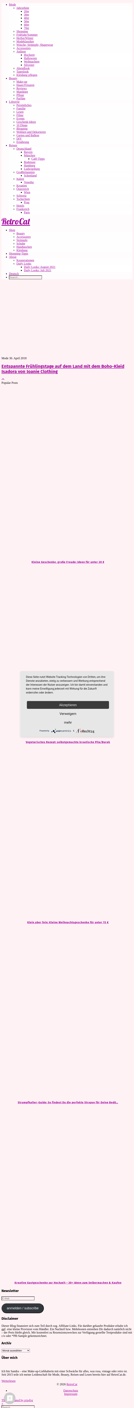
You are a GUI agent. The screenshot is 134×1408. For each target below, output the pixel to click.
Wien (27, 192)
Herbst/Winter (24, 38)
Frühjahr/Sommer (27, 34)
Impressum (70, 1394)
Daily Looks (23, 263)
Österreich (22, 189)
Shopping (22, 31)
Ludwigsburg (32, 168)
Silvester (29, 64)
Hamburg (29, 165)
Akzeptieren (68, 705)
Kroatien (21, 185)
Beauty (13, 78)
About (12, 256)
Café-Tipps (38, 158)
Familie (21, 108)
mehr (68, 722)
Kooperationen (25, 260)
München (29, 155)
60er (26, 24)
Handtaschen (24, 246)
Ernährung (22, 142)
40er (26, 18)
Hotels (20, 205)
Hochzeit (29, 54)
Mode (12, 4)
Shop (12, 230)
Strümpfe (22, 240)
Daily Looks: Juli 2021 (37, 270)
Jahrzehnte (22, 7)
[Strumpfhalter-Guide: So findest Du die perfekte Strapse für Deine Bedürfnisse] (67, 1012)
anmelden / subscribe (23, 1308)
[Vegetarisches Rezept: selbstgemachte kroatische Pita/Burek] (67, 652)
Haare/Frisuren (25, 85)
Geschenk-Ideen (26, 121)
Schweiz (21, 195)
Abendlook (23, 68)
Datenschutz (70, 1390)
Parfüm (20, 98)
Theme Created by (17, 1400)
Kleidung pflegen (26, 75)
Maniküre (22, 91)
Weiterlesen (8, 1380)
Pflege (20, 95)
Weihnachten (31, 61)
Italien (20, 178)
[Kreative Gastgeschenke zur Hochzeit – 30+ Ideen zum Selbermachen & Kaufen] (67, 1192)
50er (26, 21)
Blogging (22, 128)
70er (26, 28)
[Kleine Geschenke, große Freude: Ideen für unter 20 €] (67, 472)
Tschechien (23, 199)
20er (26, 11)
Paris (27, 212)
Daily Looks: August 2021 (39, 267)
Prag (26, 202)
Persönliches (24, 105)
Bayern (28, 152)
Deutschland (23, 148)
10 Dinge (21, 125)
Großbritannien (25, 172)
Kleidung (22, 250)
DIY (19, 138)
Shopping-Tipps (18, 253)
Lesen (20, 111)
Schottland (30, 175)
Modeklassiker (25, 41)
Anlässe (21, 51)
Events (20, 118)
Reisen (13, 145)
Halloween (30, 58)
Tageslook (22, 71)
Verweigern (68, 713)
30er (26, 14)
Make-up (21, 81)
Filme (19, 115)
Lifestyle (14, 101)
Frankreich (22, 209)
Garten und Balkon (27, 135)
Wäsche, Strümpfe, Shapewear (34, 44)
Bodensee (29, 162)
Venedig (29, 182)
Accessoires (23, 48)
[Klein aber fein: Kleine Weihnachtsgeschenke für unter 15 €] (67, 832)
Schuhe (20, 243)
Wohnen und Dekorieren (31, 132)
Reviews (21, 88)
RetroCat (15, 221)
